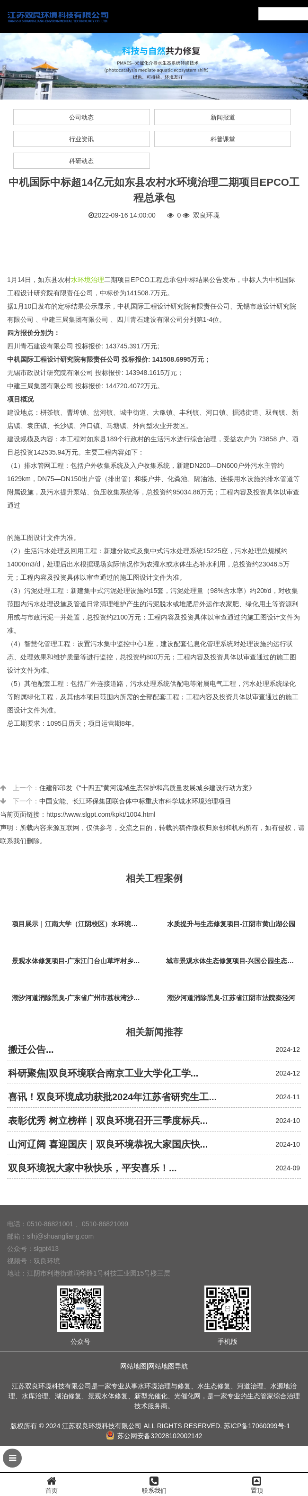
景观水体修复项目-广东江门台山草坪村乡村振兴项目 (79, 961)
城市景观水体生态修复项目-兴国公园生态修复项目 (233, 961)
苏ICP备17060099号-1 (257, 1426)
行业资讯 (81, 139)
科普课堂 (223, 139)
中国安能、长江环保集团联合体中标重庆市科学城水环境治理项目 (135, 801)
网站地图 (133, 1366)
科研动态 (81, 160)
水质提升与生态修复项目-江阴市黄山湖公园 (231, 924)
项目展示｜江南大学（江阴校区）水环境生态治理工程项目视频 (79, 924)
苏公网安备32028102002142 (154, 1436)
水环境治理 (87, 279)
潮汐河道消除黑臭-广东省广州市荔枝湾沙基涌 (79, 998)
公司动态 (81, 117)
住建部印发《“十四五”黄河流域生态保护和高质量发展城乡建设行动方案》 (147, 788)
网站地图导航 (168, 1366)
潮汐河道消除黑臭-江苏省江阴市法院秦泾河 (231, 998)
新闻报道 (223, 117)
